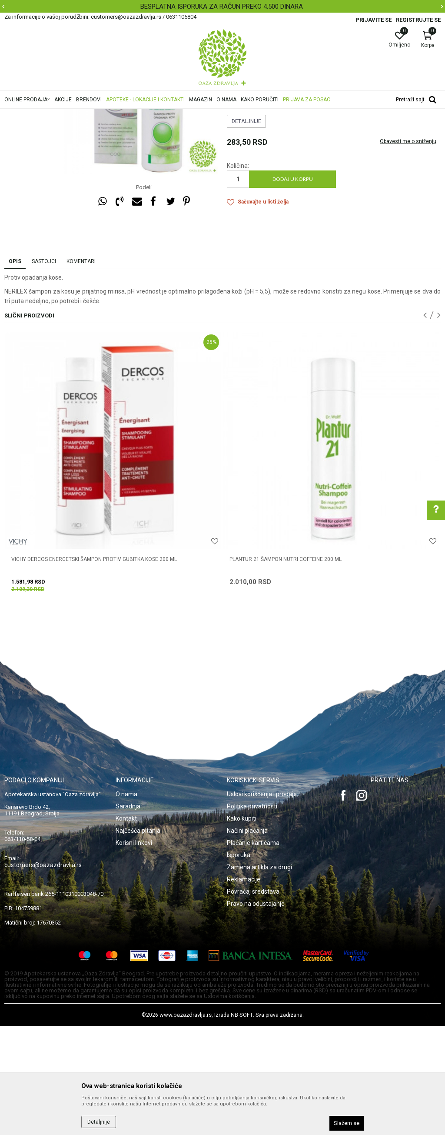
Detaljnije (246, 230)
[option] (222, 6)
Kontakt (126, 927)
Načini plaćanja (247, 939)
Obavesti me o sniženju (408, 250)
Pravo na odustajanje (256, 1012)
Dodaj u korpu (292, 287)
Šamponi (152, 114)
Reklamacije (243, 988)
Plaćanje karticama (253, 951)
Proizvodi (92, 114)
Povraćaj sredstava (253, 1000)
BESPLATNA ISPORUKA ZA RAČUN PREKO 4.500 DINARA (221, 6)
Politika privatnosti (252, 914)
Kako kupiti (241, 927)
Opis (15, 370)
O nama (126, 902)
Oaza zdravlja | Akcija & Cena (39, 114)
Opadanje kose (187, 114)
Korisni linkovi (134, 951)
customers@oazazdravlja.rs (43, 973)
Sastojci (44, 370)
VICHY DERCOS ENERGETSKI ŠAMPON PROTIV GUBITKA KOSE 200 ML (94, 668)
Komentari (81, 370)
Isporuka (238, 963)
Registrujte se (418, 20)
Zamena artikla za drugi (259, 975)
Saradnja (128, 914)
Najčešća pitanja (138, 939)
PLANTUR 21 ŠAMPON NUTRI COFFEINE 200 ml (285, 668)
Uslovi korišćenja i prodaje (262, 902)
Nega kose (123, 114)
